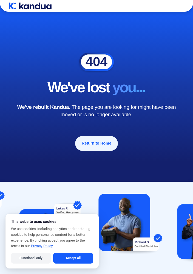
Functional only (30, 258)
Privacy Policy (42, 246)
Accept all (73, 258)
